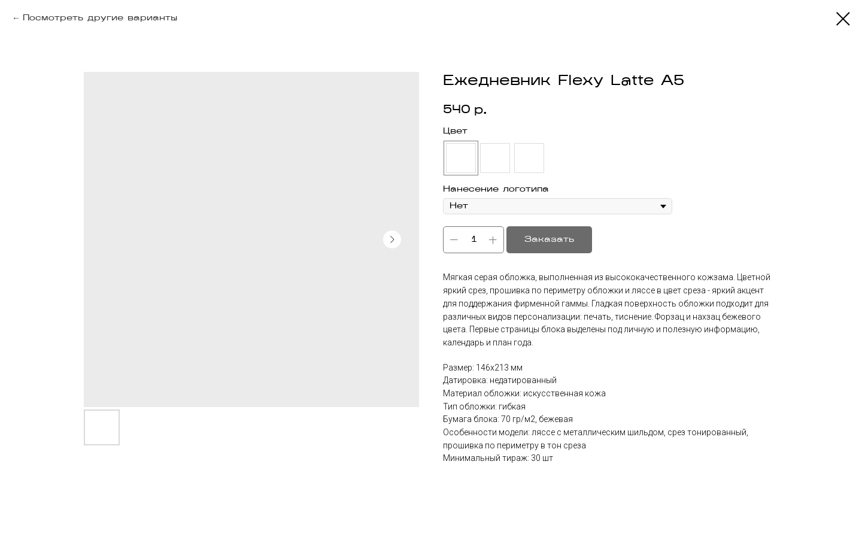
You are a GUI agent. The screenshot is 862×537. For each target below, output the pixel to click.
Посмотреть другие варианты (100, 18)
